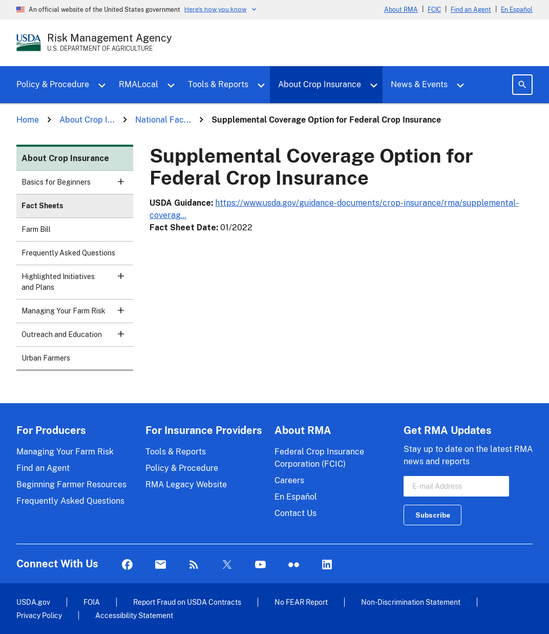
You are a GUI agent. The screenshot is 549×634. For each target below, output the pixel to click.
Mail (160, 565)
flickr (293, 565)
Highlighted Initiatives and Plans (77, 285)
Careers (289, 480)
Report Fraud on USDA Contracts (187, 602)
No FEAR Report (301, 602)
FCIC (434, 9)
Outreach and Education (77, 338)
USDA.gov (33, 602)
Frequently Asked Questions (68, 253)
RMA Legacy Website (186, 484)
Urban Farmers (46, 358)
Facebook (127, 565)
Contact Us (295, 513)
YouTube (260, 565)
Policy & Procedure (52, 84)
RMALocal (138, 84)
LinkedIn (327, 565)
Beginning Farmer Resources (71, 484)
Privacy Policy (39, 615)
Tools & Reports (218, 84)
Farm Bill (36, 229)
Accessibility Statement (134, 615)
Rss (193, 565)
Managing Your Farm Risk (77, 314)
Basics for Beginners (77, 185)
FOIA (91, 602)
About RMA (401, 9)
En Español (517, 9)
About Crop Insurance (319, 84)
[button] (121, 181)
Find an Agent (471, 9)
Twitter (227, 565)
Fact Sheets (42, 206)
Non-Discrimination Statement (410, 602)
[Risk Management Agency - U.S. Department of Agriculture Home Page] (109, 42)
